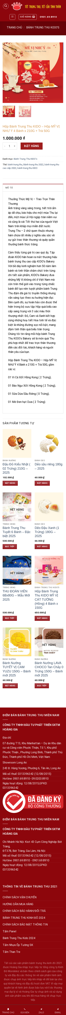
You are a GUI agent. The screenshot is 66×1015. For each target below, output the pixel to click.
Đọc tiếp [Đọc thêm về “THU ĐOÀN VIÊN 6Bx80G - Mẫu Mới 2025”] (9, 618)
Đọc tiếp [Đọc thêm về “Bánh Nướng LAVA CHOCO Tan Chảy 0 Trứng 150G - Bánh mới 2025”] (41, 686)
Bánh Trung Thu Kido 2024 (19, 938)
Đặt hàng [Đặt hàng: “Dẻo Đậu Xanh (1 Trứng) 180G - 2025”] (42, 546)
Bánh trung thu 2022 (33, 164)
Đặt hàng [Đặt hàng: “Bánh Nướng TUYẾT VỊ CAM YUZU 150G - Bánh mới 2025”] (10, 686)
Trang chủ (14, 27)
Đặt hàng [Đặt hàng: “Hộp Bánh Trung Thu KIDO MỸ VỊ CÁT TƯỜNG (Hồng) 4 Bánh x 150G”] (42, 618)
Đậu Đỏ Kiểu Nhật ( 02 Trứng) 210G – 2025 (16, 468)
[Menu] (12, 17)
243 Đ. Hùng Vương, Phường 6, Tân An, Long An (32, 768)
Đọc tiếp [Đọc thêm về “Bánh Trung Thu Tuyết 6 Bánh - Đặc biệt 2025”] (9, 546)
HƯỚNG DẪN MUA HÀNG (18, 904)
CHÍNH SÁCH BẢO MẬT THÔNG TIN (25, 924)
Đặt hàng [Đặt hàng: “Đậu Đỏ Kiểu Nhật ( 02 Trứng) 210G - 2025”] (10, 483)
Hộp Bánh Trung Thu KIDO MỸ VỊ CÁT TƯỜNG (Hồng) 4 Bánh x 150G (46, 600)
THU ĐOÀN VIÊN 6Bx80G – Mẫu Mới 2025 (16, 595)
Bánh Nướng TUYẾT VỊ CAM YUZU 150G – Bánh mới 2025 (17, 669)
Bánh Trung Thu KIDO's (42, 27)
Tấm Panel (9, 931)
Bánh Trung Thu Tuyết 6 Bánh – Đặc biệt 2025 (16, 532)
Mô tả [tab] (9, 187)
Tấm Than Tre (11, 952)
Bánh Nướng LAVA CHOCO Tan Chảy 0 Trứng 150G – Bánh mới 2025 (49, 669)
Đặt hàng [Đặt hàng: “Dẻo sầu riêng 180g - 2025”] (42, 483)
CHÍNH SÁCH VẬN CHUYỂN (19, 897)
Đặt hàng (31, 146)
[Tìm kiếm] (6, 6)
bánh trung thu (15, 164)
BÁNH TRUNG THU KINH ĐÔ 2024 (24, 917)
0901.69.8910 (48, 16)
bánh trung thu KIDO (27, 168)
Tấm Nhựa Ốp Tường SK (18, 945)
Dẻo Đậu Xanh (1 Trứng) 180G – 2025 (47, 532)
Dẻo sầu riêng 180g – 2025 (48, 466)
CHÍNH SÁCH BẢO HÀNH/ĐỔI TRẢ (24, 911)
